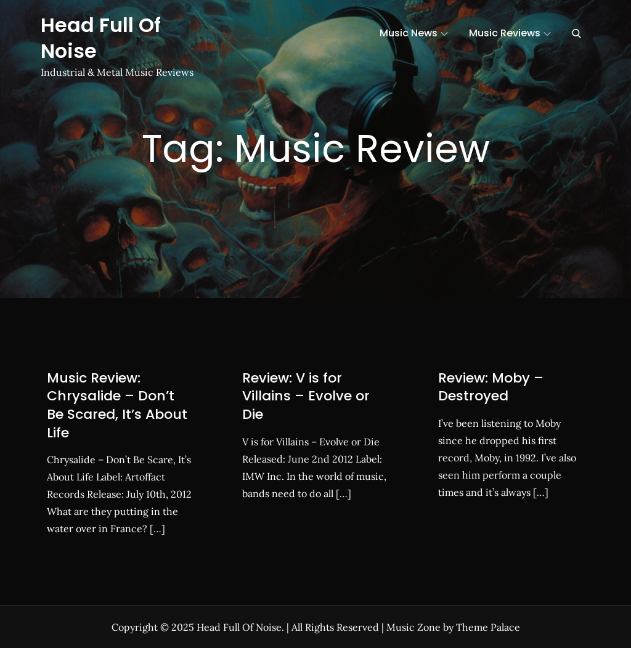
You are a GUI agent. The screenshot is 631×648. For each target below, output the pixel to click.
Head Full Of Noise (101, 38)
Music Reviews (510, 33)
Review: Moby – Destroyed (490, 387)
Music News (414, 33)
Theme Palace (488, 627)
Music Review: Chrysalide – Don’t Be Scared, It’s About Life (117, 405)
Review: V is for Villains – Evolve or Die (306, 396)
